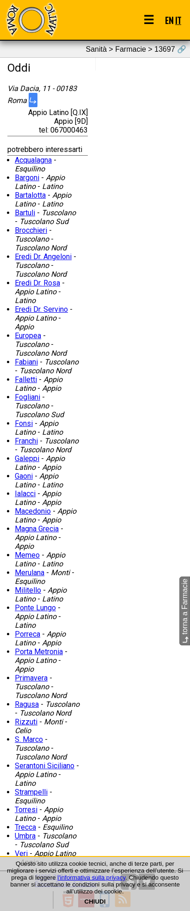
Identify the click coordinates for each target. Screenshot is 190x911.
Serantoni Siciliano (44, 765)
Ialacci (25, 493)
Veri (21, 853)
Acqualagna (33, 160)
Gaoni (24, 476)
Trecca (25, 827)
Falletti (26, 379)
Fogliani (27, 397)
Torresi (26, 809)
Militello (28, 590)
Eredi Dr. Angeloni (43, 256)
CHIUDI (95, 901)
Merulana (29, 572)
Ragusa (27, 704)
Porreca (27, 634)
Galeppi (27, 458)
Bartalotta (30, 195)
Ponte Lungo (35, 607)
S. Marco (29, 739)
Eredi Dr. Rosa (37, 283)
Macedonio (33, 511)
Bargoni (27, 177)
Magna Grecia (37, 528)
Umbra (25, 836)
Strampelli (31, 792)
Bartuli (25, 212)
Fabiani (26, 362)
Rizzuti (26, 721)
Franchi (26, 441)
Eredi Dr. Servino (41, 309)
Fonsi (24, 423)
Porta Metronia (39, 651)
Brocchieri (31, 230)
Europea (28, 335)
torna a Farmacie (185, 611)
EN (169, 20)
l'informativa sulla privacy (91, 877)
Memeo (27, 555)
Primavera (31, 678)
